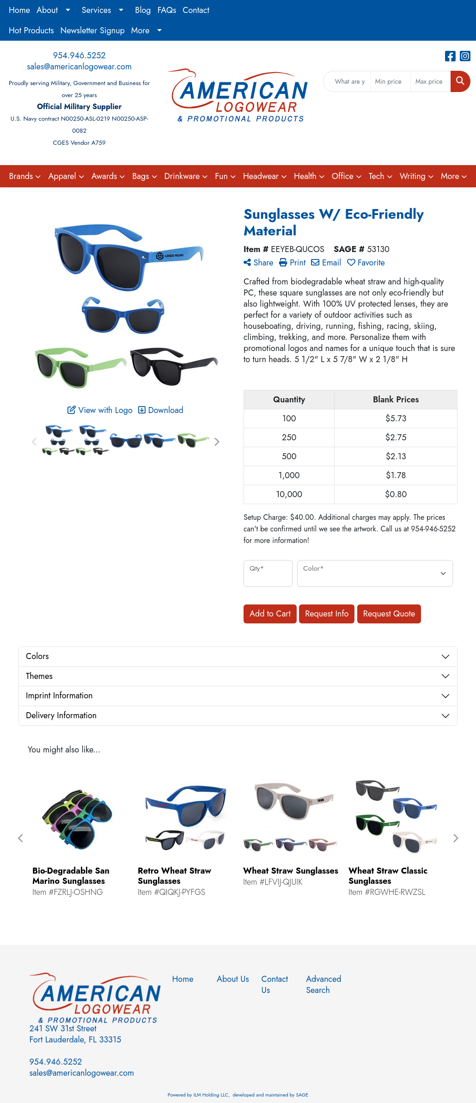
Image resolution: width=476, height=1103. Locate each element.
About (47, 10)
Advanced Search (323, 984)
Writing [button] (413, 176)
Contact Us (275, 984)
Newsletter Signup (93, 31)
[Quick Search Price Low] (390, 81)
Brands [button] (21, 176)
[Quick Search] (347, 81)
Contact (196, 10)
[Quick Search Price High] (430, 81)
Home (19, 10)
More (140, 31)
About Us (233, 979)
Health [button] (305, 176)
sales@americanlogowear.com (79, 67)
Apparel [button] (62, 176)
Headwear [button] (261, 176)
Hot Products (31, 31)
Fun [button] (221, 176)
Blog (143, 10)
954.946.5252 (79, 55)
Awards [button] (104, 176)
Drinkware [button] (182, 176)
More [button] (450, 176)
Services (96, 10)
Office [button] (343, 176)
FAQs (167, 10)
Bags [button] (140, 176)
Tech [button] (376, 176)
